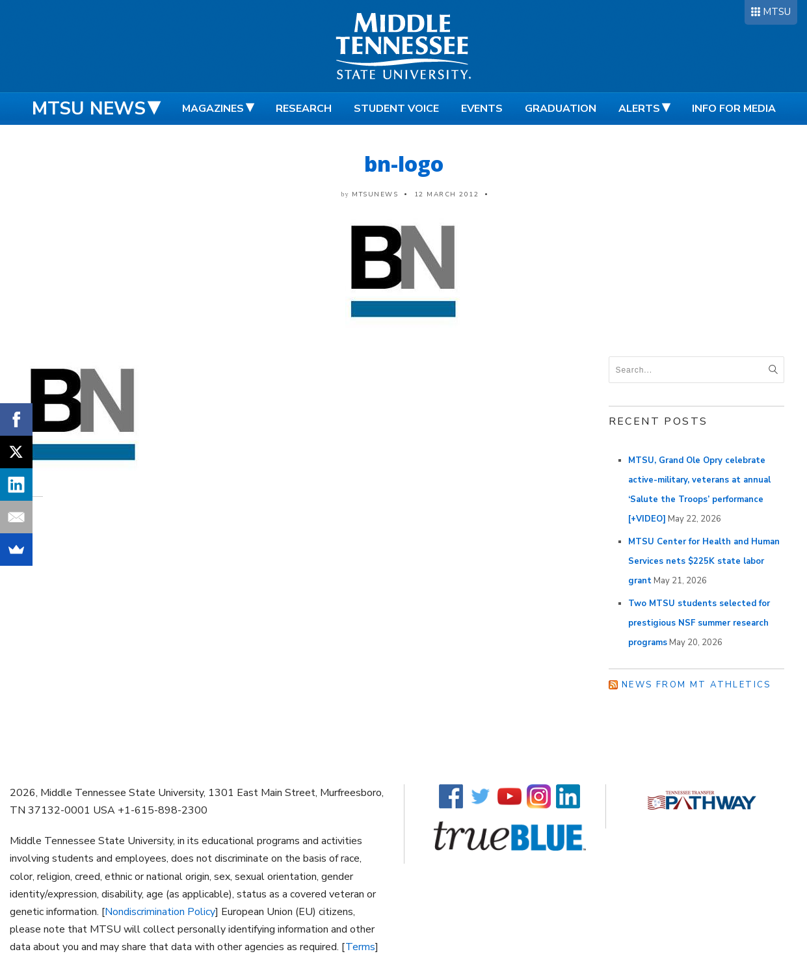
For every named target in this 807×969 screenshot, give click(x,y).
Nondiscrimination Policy (160, 912)
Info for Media (734, 108)
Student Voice (396, 108)
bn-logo (403, 164)
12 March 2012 (446, 194)
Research (304, 108)
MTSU (777, 11)
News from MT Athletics (696, 685)
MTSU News (89, 108)
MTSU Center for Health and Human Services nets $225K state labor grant (704, 561)
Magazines (213, 108)
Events (482, 108)
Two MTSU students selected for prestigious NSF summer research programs (699, 623)
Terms (360, 947)
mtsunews (375, 194)
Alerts (639, 108)
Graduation (560, 108)
